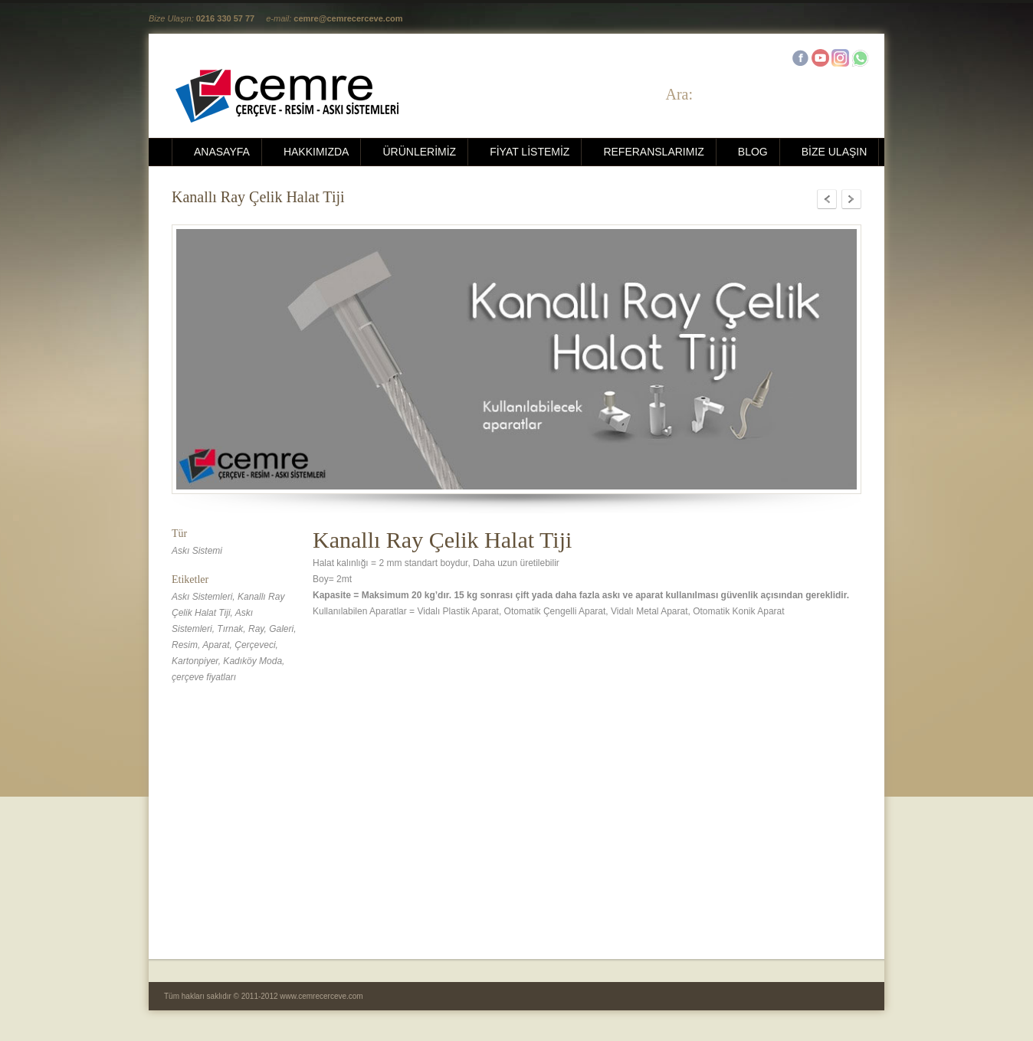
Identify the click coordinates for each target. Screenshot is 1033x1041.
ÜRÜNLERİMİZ (419, 152)
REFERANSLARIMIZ (653, 152)
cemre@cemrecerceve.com (348, 18)
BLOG (753, 152)
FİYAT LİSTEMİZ (529, 152)
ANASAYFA (222, 152)
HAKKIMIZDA (316, 152)
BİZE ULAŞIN (834, 152)
